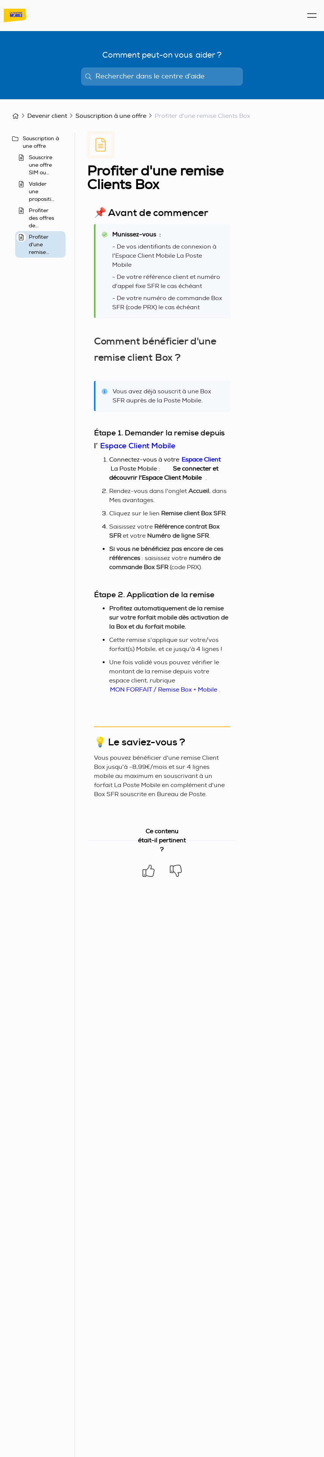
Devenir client (47, 116)
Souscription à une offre (110, 116)
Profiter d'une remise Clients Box (202, 116)
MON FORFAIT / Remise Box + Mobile (163, 689)
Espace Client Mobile (137, 446)
